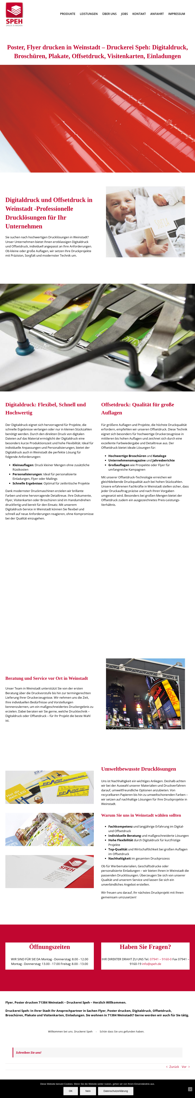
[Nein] (190, 1089)
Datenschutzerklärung (116, 1091)
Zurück (174, 1067)
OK (70, 1091)
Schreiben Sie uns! (28, 1052)
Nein (88, 1091)
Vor (184, 1067)
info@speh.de (151, 964)
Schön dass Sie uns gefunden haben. (122, 1031)
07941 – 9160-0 (161, 959)
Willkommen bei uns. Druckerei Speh (70, 1031)
